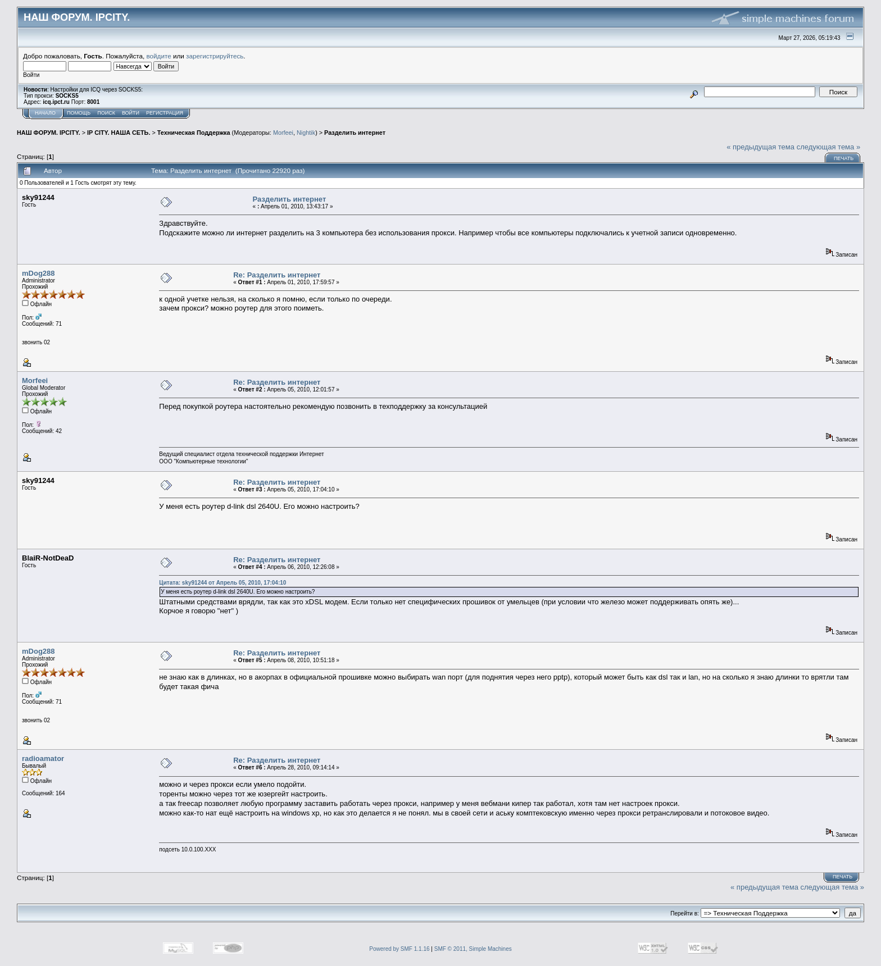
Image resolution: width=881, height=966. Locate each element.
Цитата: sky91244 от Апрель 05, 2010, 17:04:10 (222, 583)
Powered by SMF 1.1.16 (399, 949)
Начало (45, 113)
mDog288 (38, 273)
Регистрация (164, 113)
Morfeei (283, 132)
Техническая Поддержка (193, 132)
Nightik (306, 132)
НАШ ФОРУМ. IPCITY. (48, 132)
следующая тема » (829, 147)
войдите (159, 56)
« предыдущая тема (760, 147)
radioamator (43, 758)
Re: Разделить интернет (276, 275)
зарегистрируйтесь (214, 56)
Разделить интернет (354, 132)
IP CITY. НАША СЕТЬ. (118, 132)
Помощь (78, 113)
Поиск (106, 113)
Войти (130, 113)
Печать (843, 158)
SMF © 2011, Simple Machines (473, 949)
